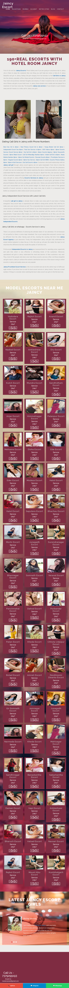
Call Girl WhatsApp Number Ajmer (33, 154)
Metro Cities (44, 9)
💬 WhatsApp (57, 985)
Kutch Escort (13, 383)
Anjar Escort (12, 416)
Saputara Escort (34, 513)
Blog (53, 9)
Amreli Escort (34, 677)
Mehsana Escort (13, 450)
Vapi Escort (34, 810)
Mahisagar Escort (56, 745)
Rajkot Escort (34, 316)
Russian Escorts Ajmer (42, 157)
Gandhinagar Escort (13, 778)
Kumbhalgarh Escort (56, 875)
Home (8, 9)
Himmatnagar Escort (34, 417)
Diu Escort (56, 349)
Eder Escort (13, 482)
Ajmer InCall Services (15, 162)
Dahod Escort (34, 611)
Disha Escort (34, 449)
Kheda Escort (34, 644)
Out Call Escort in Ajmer (30, 162)
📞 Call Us (11, 985)
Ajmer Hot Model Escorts (26, 157)
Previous (33, 947)
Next (60, 947)
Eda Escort (56, 449)
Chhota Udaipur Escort (56, 645)
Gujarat (33, 9)
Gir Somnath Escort (13, 711)
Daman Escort (12, 810)
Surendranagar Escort (56, 545)
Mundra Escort (34, 383)
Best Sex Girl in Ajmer (11, 147)
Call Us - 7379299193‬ (34, 35)
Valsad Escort (34, 843)
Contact (60, 9)
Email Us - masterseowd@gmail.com (34, 38)
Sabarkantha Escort (56, 778)
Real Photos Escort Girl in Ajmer (32, 147)
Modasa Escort (34, 482)
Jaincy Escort (7, 5)
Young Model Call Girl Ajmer (54, 147)
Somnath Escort (34, 578)
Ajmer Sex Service (29, 160)
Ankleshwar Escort (34, 350)
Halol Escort (56, 482)
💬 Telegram (35, 985)
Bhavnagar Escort (13, 578)
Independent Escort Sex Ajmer (13, 149)
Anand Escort (56, 316)
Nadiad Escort (13, 349)
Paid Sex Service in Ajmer (32, 149)
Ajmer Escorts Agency (45, 152)
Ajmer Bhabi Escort (15, 154)
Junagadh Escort (34, 545)
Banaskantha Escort (34, 778)
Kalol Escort (12, 513)
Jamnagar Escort (34, 711)
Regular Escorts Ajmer (15, 160)
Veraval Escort (56, 577)
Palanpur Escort (56, 416)
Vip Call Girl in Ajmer (30, 152)
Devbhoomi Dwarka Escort (56, 678)
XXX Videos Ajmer (48, 149)
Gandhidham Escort (56, 384)
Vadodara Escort (13, 317)
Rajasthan (16, 9)
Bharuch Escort (13, 843)
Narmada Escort (13, 745)
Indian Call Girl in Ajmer (52, 154)
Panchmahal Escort (13, 612)
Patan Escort (13, 644)
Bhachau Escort (56, 513)
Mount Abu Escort (34, 875)
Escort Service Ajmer (16, 152)
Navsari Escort (56, 843)
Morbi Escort (13, 544)
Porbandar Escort (56, 612)
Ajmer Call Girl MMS (42, 160)
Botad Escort (13, 677)
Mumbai (25, 9)
